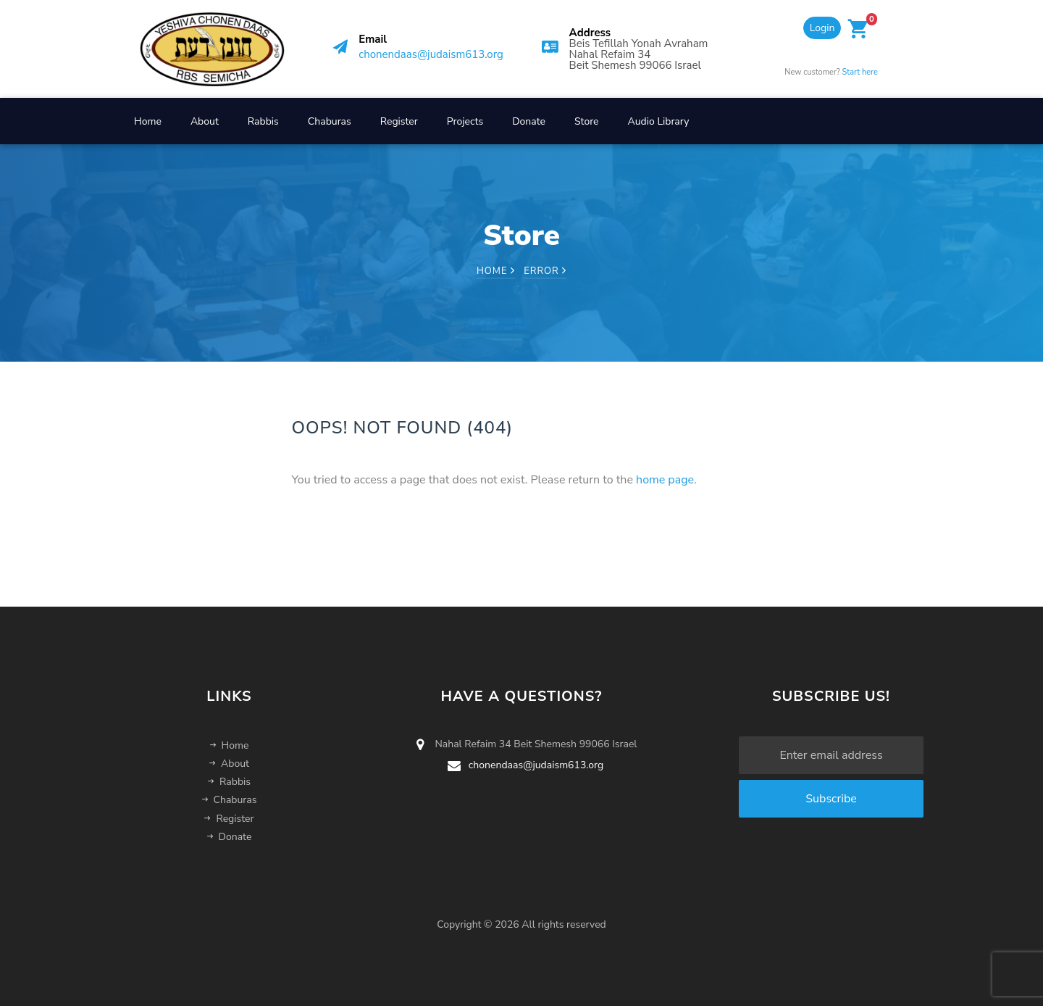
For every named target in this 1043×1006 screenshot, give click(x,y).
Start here (860, 72)
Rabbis (263, 121)
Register (399, 121)
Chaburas (329, 121)
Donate (528, 121)
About (204, 121)
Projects (465, 121)
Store (586, 121)
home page (665, 480)
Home (148, 121)
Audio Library (659, 121)
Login (822, 28)
